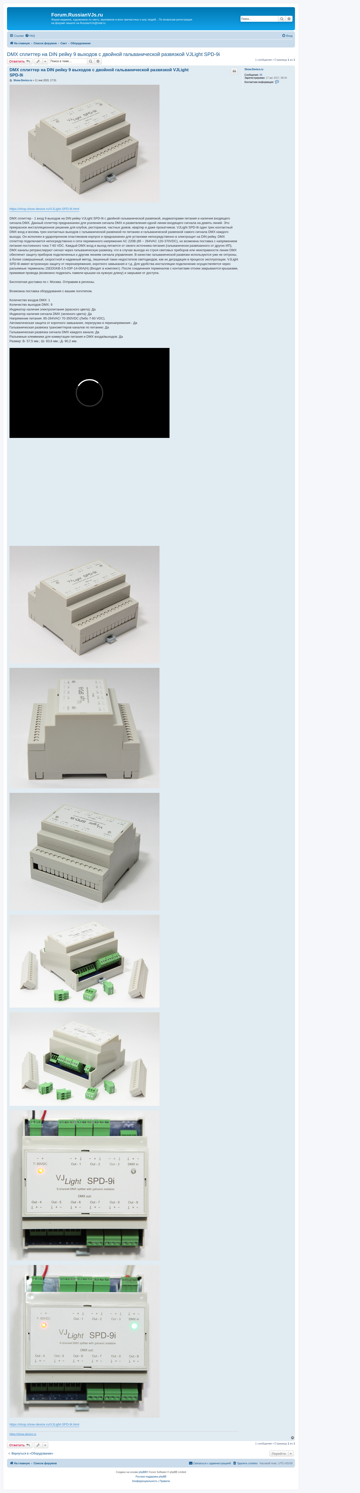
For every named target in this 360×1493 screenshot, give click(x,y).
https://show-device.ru (23, 1434)
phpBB (142, 1472)
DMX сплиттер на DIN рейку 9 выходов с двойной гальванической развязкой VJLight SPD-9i (113, 54)
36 (261, 74)
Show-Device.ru (253, 69)
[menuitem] (30, 36)
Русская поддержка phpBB (151, 1476)
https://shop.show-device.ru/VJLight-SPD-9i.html (44, 209)
